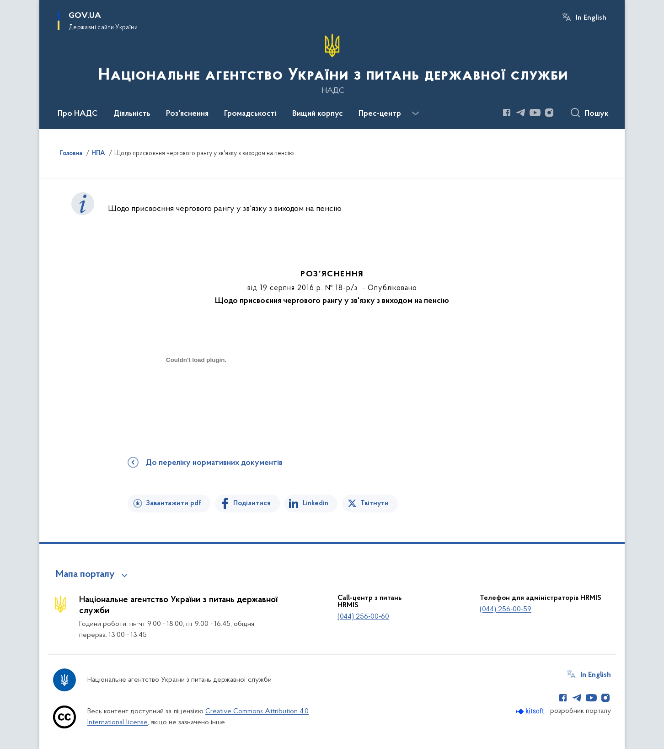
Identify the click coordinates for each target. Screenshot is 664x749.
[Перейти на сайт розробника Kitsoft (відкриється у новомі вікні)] (531, 711)
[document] (196, 392)
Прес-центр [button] (380, 114)
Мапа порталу (85, 575)
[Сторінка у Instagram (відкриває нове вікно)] (549, 112)
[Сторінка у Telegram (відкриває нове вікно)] (520, 112)
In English (591, 18)
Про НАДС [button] (78, 114)
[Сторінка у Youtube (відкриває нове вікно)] (535, 112)
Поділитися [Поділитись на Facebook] (252, 503)
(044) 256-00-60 (363, 616)
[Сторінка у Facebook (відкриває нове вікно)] (506, 112)
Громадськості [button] (250, 114)
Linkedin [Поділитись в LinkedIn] (315, 503)
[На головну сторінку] (332, 63)
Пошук (596, 114)
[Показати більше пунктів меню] (415, 113)
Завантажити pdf (173, 503)
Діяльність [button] (131, 114)
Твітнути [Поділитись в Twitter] (374, 503)
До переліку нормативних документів (214, 463)
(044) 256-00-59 (505, 609)
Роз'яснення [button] (187, 114)
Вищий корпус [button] (317, 114)
